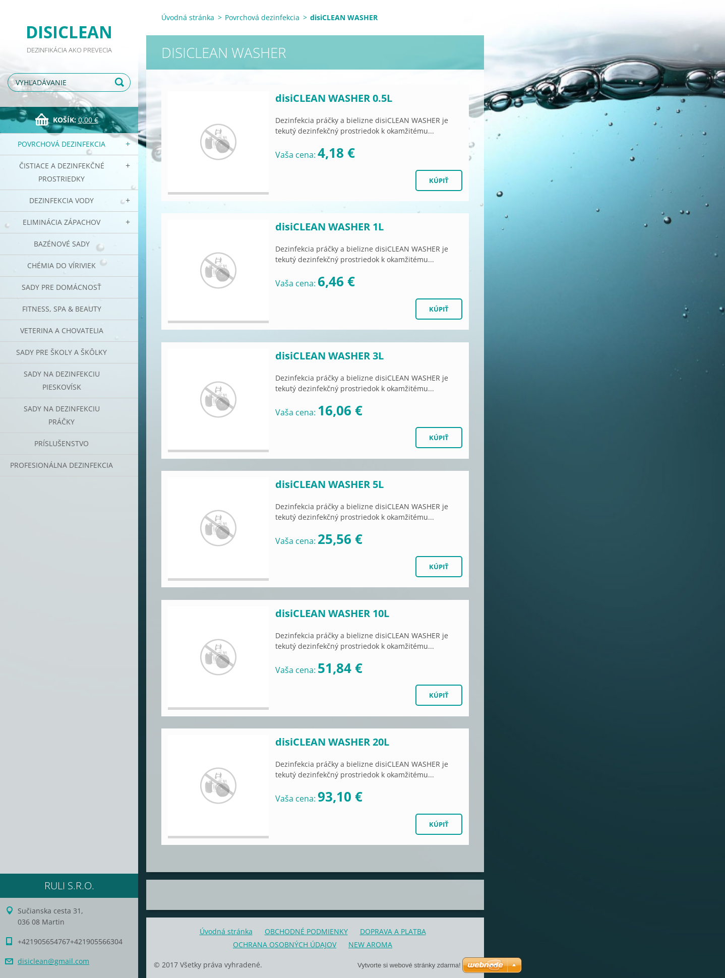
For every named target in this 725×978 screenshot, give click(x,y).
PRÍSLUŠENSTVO (61, 443)
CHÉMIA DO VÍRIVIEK (61, 265)
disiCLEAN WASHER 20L (332, 742)
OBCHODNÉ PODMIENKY (306, 931)
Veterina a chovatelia (61, 330)
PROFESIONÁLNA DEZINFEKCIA (61, 465)
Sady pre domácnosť (61, 287)
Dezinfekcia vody (61, 200)
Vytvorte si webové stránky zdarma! (409, 965)
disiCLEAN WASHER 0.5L (333, 98)
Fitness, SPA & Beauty (61, 309)
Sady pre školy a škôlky (61, 352)
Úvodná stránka (187, 17)
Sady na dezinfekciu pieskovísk (62, 380)
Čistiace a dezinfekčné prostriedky (61, 172)
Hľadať (121, 82)
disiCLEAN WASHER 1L (329, 226)
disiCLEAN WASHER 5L (329, 484)
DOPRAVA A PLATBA (393, 931)
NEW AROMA (370, 944)
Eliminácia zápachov (61, 222)
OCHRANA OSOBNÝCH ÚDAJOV (284, 944)
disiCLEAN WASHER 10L (332, 613)
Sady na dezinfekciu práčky (62, 415)
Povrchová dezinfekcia (61, 144)
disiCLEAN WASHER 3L (329, 355)
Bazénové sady (62, 244)
